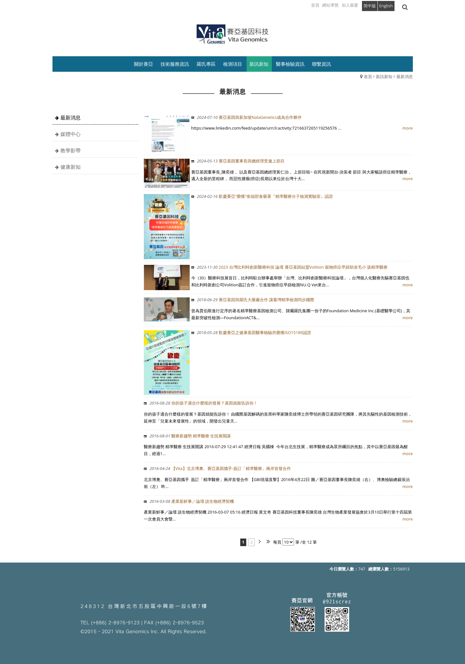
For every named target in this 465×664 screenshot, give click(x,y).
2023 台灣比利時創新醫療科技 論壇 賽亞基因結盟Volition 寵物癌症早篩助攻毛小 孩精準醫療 (292, 267)
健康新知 (70, 166)
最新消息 (404, 76)
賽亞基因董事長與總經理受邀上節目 (241, 161)
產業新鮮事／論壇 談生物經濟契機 (191, 501)
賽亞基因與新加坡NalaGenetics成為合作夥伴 (249, 117)
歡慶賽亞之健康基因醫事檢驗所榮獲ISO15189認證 (254, 332)
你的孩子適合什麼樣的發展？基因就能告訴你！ (203, 403)
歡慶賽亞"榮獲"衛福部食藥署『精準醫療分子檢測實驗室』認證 (265, 196)
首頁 (368, 76)
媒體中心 (70, 134)
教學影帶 (70, 150)
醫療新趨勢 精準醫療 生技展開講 (190, 436)
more (407, 128)
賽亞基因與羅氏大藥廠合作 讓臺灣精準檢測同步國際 (255, 299)
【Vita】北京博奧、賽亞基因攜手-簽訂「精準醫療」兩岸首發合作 (220, 468)
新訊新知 (384, 76)
